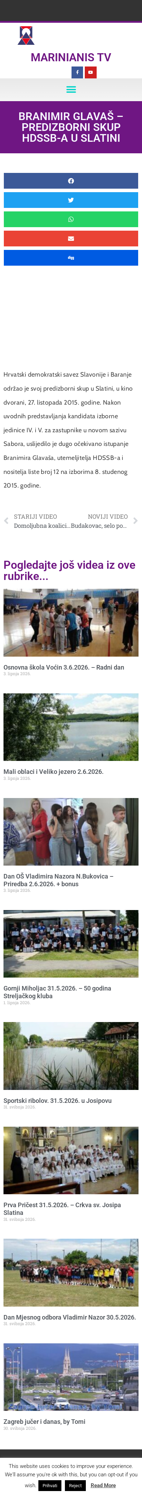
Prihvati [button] (50, 1485)
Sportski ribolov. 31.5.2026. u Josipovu (57, 1100)
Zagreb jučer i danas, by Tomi (44, 1421)
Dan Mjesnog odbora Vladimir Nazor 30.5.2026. (69, 1317)
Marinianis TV (71, 57)
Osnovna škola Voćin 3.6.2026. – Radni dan (63, 667)
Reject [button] (75, 1485)
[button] (71, 90)
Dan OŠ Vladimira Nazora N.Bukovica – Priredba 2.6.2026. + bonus (58, 880)
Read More (103, 1485)
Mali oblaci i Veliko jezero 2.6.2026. (53, 771)
